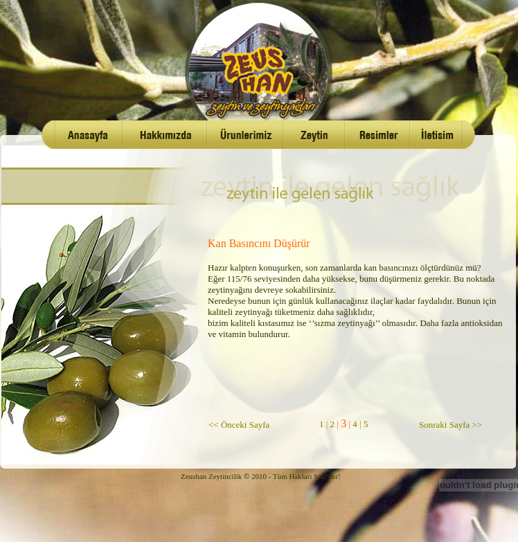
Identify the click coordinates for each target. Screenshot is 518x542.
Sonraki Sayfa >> (450, 424)
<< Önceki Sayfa (238, 424)
